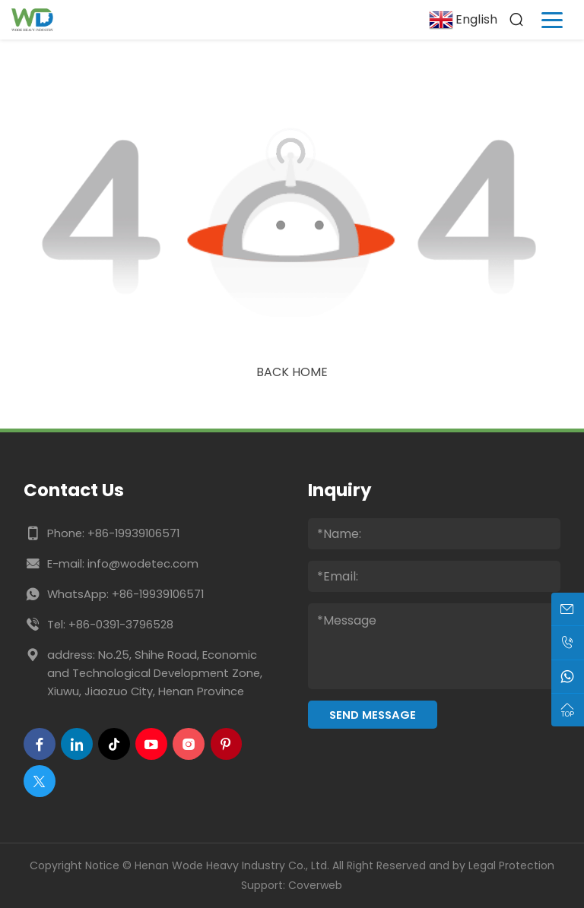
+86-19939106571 (133, 533)
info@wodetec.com (142, 563)
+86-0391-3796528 (120, 624)
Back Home (292, 372)
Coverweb (315, 885)
